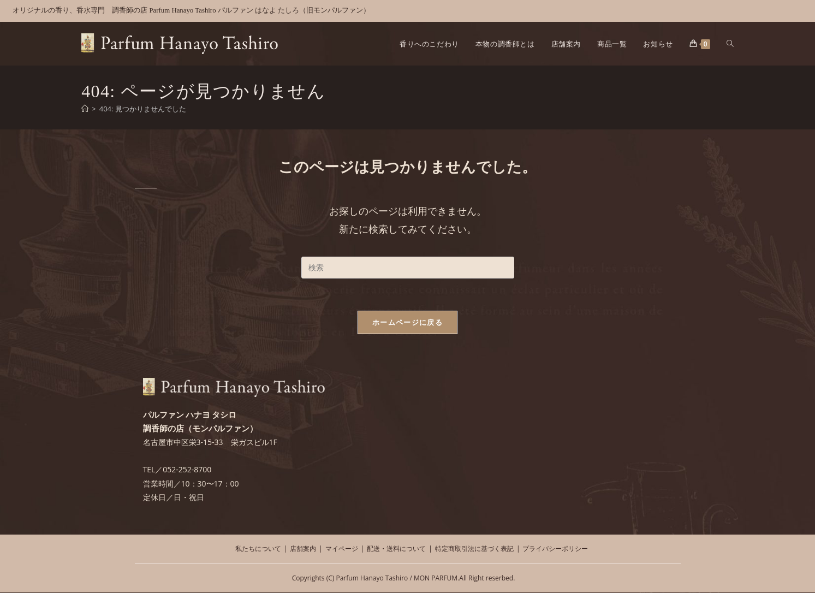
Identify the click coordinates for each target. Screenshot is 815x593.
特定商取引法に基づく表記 (474, 549)
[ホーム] (84, 109)
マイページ (341, 549)
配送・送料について (396, 549)
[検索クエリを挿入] (407, 267)
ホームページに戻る (407, 323)
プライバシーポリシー (555, 549)
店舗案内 (303, 549)
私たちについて (258, 549)
